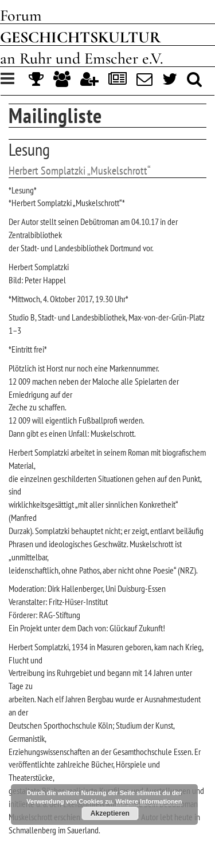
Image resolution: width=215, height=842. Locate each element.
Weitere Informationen (149, 801)
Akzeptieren (110, 813)
